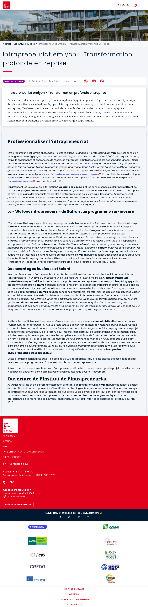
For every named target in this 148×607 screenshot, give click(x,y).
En (123, 5)
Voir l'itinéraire (16, 496)
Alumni (6, 446)
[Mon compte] (135, 5)
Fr (118, 5)
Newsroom (9, 435)
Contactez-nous (18, 464)
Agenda (7, 441)
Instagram (86, 81)
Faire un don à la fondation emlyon (23, 451)
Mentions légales (74, 589)
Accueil (7, 43)
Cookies (74, 594)
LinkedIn (102, 81)
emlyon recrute (12, 457)
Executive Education (25, 43)
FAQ (11, 482)
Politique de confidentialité (74, 599)
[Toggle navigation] (143, 5)
